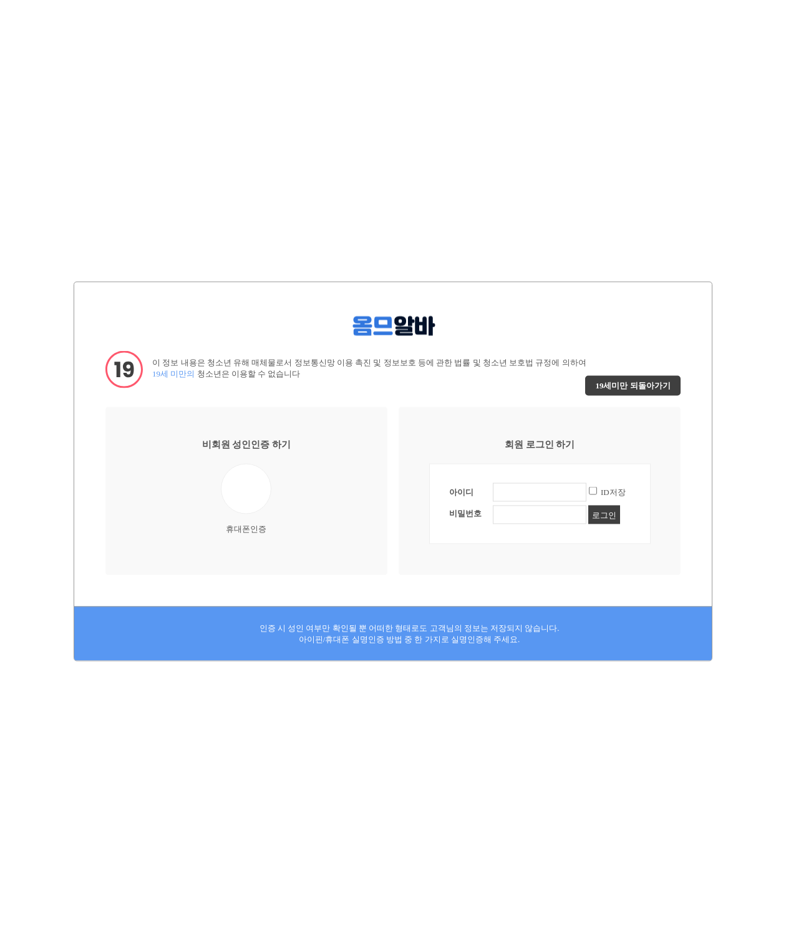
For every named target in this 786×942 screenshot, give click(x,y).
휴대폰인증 (246, 498)
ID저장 (613, 491)
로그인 (604, 514)
